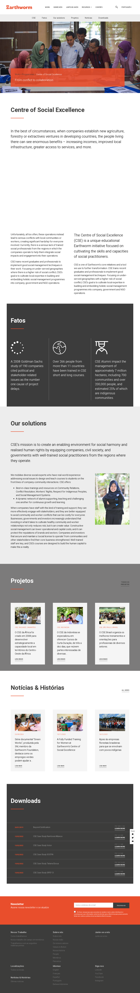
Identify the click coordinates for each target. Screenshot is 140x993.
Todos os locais (17, 970)
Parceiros (57, 961)
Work (48, 7)
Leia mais (19, 659)
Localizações (17, 966)
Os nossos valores (60, 943)
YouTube (99, 973)
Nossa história (59, 950)
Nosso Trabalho (18, 932)
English (56, 970)
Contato (99, 7)
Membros (57, 957)
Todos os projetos (125, 583)
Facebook (99, 977)
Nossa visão (58, 939)
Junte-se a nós (72, 7)
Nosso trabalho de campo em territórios (27, 939)
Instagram (99, 980)
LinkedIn (98, 970)
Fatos (44, 17)
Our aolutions (59, 17)
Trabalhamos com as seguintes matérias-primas (24, 944)
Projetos (75, 17)
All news (125, 690)
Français (56, 973)
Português (126, 7)
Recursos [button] (86, 7)
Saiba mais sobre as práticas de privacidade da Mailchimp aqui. (93, 916)
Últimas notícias (17, 981)
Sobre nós (58, 7)
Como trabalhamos (19, 936)
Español (56, 977)
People (56, 954)
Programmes (28, 74)
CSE (34, 17)
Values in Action (59, 947)
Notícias (88, 17)
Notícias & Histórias (20, 977)
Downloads (103, 17)
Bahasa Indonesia (60, 984)
